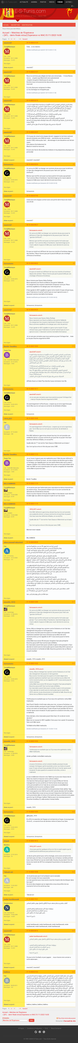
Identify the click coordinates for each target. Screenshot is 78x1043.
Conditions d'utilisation (34, 1028)
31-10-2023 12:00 (32, 602)
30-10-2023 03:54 (32, 164)
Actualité (24, 2)
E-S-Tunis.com (10, 2)
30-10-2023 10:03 (32, 346)
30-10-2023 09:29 (32, 310)
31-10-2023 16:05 (32, 812)
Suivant (25, 39)
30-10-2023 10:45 (32, 418)
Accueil (6, 25)
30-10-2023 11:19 (32, 483)
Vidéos (51, 2)
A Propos (21, 1028)
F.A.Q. (46, 1028)
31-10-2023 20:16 (32, 931)
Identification (27, 25)
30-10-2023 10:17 (32, 389)
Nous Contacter (56, 1028)
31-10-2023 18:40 (32, 872)
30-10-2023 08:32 (32, 263)
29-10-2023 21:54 (32, 42)
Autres (69, 2)
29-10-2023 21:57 (32, 72)
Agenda (34, 2)
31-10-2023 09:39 (32, 542)
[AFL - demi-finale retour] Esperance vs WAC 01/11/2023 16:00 (33, 35)
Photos (43, 2)
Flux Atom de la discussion (67, 1018)
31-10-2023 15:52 (32, 741)
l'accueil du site (70, 1021)
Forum (60, 2)
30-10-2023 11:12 (32, 454)
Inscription (15, 25)
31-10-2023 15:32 (32, 663)
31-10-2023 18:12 (32, 841)
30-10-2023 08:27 (32, 225)
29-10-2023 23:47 (32, 132)
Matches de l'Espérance (23, 32)
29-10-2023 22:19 (32, 100)
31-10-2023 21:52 (32, 972)
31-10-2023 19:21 (32, 899)
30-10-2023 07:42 (32, 195)
